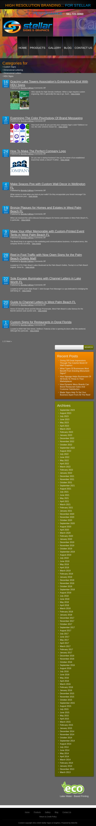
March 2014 (65, 760)
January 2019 (66, 577)
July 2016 (64, 671)
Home (23, 47)
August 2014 (65, 744)
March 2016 (65, 684)
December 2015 (67, 693)
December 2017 (67, 618)
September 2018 (67, 589)
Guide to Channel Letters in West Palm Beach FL (43, 302)
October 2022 (66, 445)
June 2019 (64, 561)
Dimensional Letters (12, 73)
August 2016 (65, 668)
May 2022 (64, 460)
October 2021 (66, 482)
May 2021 (64, 498)
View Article (75, 94)
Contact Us (83, 47)
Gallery (54, 47)
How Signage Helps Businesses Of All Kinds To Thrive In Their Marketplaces (75, 378)
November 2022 (67, 441)
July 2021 (64, 492)
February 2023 (66, 432)
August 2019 (65, 555)
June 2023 (64, 419)
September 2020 (67, 523)
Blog (68, 47)
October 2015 (66, 700)
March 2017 (65, 646)
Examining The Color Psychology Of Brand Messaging (46, 118)
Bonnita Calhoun (27, 88)
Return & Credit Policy (48, 817)
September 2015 (67, 703)
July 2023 (64, 416)
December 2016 (67, 656)
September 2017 (67, 627)
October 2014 (66, 738)
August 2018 (65, 593)
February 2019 (66, 574)
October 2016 (66, 662)
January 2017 (66, 653)
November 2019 (67, 545)
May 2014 (64, 753)
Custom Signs (10, 67)
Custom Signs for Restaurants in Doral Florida (41, 322)
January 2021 (66, 511)
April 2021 (64, 501)
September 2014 (67, 741)
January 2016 (66, 690)
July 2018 (64, 596)
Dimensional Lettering (13, 70)
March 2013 (65, 772)
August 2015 (65, 706)
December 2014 (67, 731)
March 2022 (65, 467)
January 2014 (66, 766)
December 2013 (67, 769)
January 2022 (66, 473)
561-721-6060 (74, 14)
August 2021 (65, 489)
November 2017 (67, 621)
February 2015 (66, 725)
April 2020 (64, 530)
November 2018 (67, 583)
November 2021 (67, 479)
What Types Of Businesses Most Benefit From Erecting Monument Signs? (74, 370)
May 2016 (64, 678)
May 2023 (64, 423)
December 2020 (67, 514)
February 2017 (66, 649)
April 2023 (64, 426)
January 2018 (66, 615)
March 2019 (65, 571)
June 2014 (64, 750)
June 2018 (64, 599)
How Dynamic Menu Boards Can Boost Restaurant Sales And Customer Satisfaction (74, 386)
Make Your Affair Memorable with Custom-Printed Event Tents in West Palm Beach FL (47, 233)
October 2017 (66, 624)
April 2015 (64, 719)
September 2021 (67, 486)
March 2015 (65, 722)
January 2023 (66, 435)
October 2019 (66, 549)
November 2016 (67, 659)
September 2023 (67, 410)
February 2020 (66, 536)
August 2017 (65, 631)
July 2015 (64, 709)
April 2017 (64, 643)
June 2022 (64, 457)
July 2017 (64, 634)
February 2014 (66, 763)
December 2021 (67, 476)
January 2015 (66, 728)
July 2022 (64, 454)
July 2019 (64, 558)
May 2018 (64, 602)
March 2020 (65, 533)
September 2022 (67, 448)
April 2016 (64, 681)
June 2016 (64, 675)
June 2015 (64, 712)
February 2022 (66, 470)
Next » (9, 341)
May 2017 (64, 640)
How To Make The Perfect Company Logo (38, 151)
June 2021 (64, 495)
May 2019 (64, 564)
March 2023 (65, 429)
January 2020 (66, 539)
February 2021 (66, 508)
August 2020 (65, 527)
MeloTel (74, 823)
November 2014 (67, 734)
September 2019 (67, 552)
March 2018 (65, 608)
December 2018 (67, 580)
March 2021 (65, 504)
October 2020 (66, 520)
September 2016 (67, 665)
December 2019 (67, 542)
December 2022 (67, 438)
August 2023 (65, 413)
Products (37, 47)
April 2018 (64, 605)
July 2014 (64, 747)
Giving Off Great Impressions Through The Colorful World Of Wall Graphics (73, 362)
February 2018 (66, 612)
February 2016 (66, 687)
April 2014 (64, 756)
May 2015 (64, 716)
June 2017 (64, 637)
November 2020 (67, 517)
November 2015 (67, 697)
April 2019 (64, 567)
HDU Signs (8, 76)
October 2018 (66, 586)
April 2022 (64, 464)
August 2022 (65, 451)
